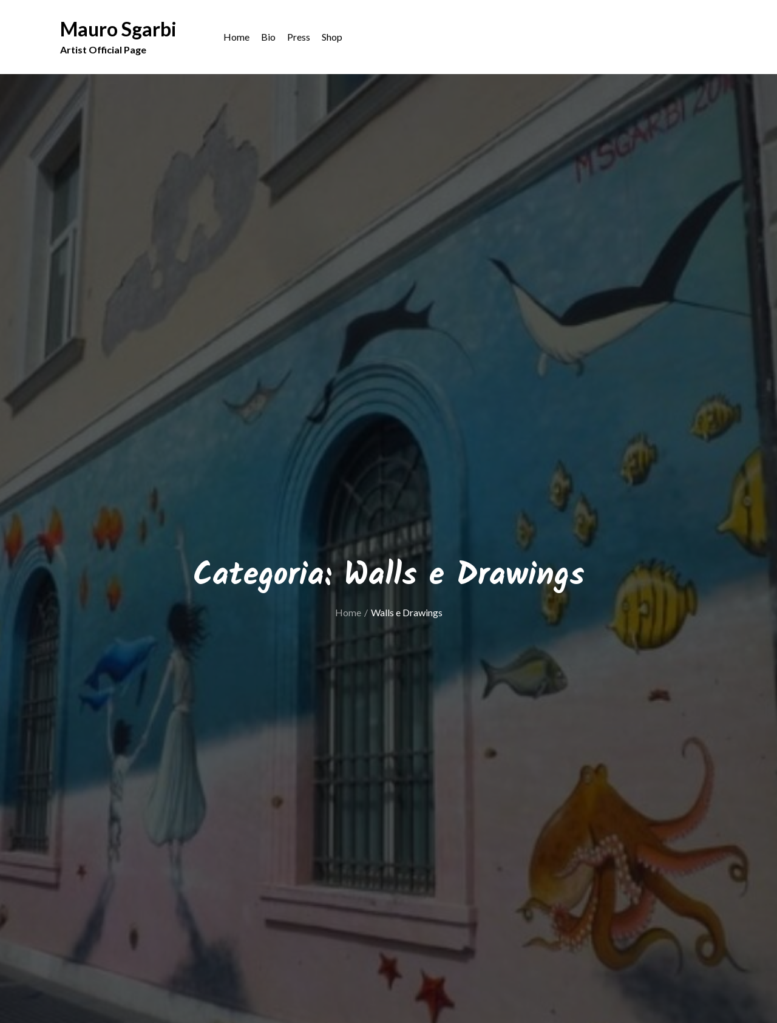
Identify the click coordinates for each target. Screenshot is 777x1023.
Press (298, 36)
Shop (332, 36)
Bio (268, 36)
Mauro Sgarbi (118, 29)
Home (236, 36)
